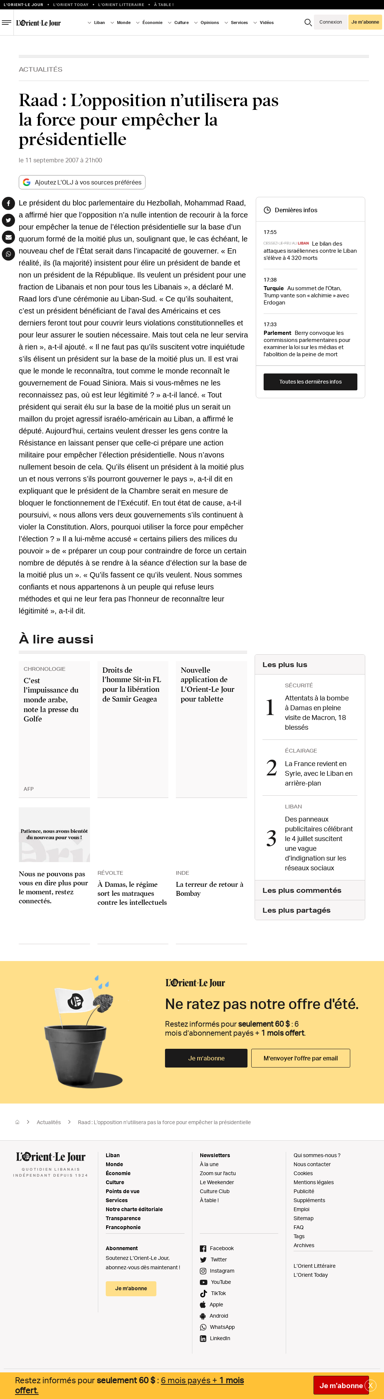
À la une (209, 1164)
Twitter (219, 1259)
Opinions (210, 22)
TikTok (218, 1293)
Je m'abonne (341, 1385)
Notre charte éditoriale (134, 1209)
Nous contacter (312, 1164)
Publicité (304, 1191)
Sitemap (304, 1218)
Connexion (331, 22)
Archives (304, 1245)
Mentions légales (314, 1182)
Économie (152, 22)
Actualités (41, 69)
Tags (299, 1236)
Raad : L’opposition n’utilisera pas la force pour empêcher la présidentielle (164, 1122)
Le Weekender (217, 1182)
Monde (123, 22)
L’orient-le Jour (24, 4)
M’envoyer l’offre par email (301, 1058)
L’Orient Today (311, 1275)
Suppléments (309, 1200)
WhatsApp (222, 1327)
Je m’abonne (365, 22)
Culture (181, 22)
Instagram (222, 1270)
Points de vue (123, 1191)
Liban (99, 22)
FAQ (299, 1227)
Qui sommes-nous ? (317, 1155)
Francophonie (123, 1227)
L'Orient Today (71, 4)
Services (239, 22)
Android (219, 1315)
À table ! (164, 4)
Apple (216, 1304)
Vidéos (267, 22)
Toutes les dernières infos (310, 381)
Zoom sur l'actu (218, 1173)
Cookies (303, 1173)
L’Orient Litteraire (121, 4)
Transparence (123, 1218)
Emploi (301, 1209)
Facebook (222, 1248)
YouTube (221, 1282)
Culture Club (215, 1191)
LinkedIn (220, 1338)
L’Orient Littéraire (315, 1266)
